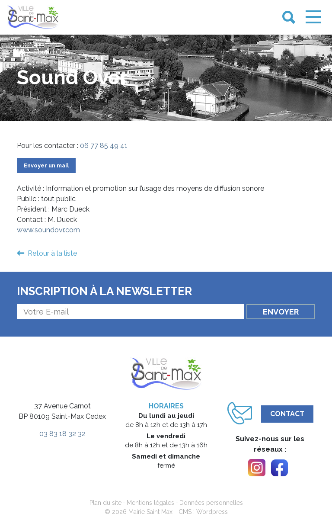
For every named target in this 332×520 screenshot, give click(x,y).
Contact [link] (287, 414)
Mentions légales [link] (150, 502)
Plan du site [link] (105, 502)
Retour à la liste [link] (52, 253)
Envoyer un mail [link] (46, 165)
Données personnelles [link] (211, 502)
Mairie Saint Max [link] (150, 511)
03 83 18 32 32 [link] (62, 434)
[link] (33, 17)
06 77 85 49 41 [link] (104, 145)
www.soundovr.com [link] (48, 230)
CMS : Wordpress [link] (203, 511)
